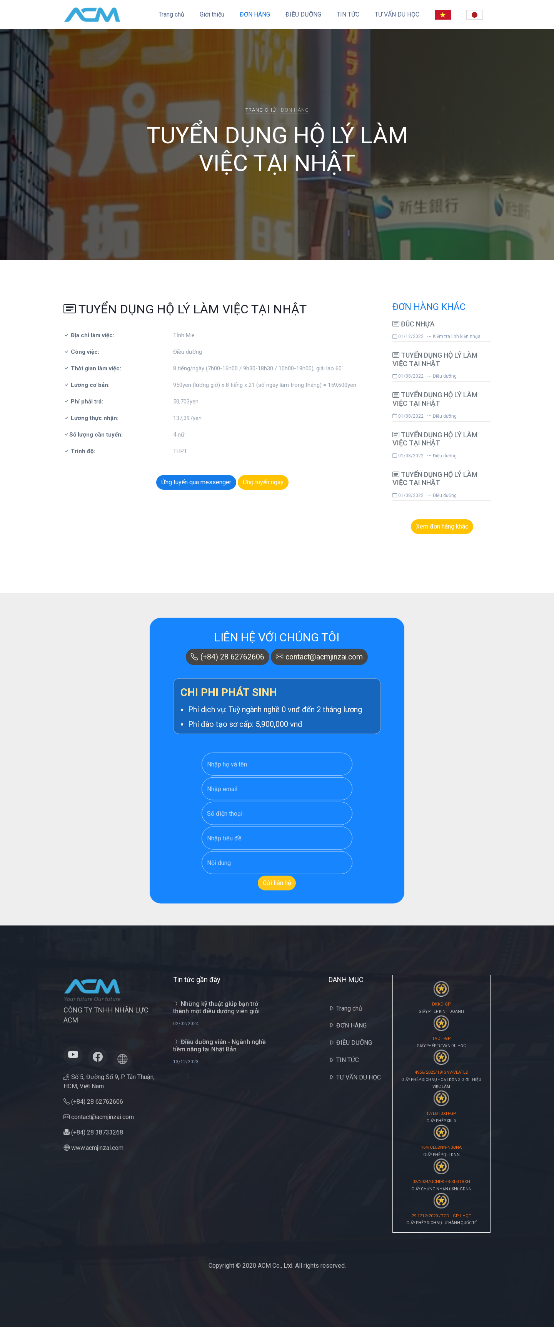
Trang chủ (171, 14)
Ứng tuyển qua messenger (196, 482)
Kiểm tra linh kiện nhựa (454, 336)
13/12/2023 (186, 1061)
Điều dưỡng (442, 376)
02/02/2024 (186, 1023)
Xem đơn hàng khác (442, 526)
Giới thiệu (212, 14)
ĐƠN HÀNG (255, 14)
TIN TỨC (348, 14)
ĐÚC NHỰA (413, 324)
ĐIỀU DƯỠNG (303, 14)
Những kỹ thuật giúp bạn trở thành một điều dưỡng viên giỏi (216, 1007)
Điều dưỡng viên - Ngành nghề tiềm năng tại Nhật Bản (219, 1045)
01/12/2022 (408, 336)
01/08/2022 (408, 376)
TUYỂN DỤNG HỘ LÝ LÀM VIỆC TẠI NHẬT (434, 359)
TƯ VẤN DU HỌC (397, 14)
